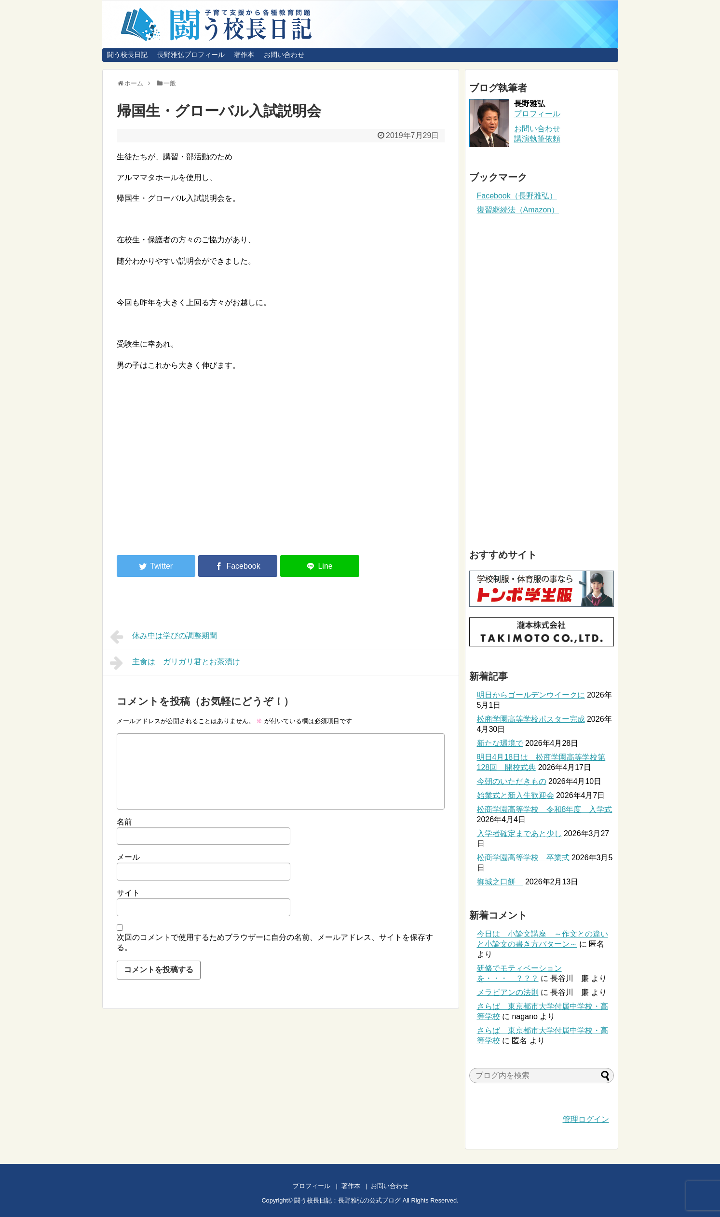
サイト (128, 893)
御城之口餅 (500, 882)
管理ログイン (586, 1119)
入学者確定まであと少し (519, 833)
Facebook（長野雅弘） (517, 196)
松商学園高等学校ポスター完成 (531, 719)
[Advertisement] (198, 468)
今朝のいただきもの (511, 781)
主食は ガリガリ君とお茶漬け (175, 663)
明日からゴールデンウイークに (531, 695)
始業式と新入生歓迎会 (515, 795)
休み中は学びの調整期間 (163, 636)
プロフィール (537, 114)
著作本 (244, 54)
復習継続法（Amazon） (518, 210)
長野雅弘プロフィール (191, 54)
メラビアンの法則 (508, 992)
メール (128, 857)
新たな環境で (500, 743)
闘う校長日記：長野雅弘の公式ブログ (347, 1200)
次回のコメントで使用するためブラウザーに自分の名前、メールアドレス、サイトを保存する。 (275, 942)
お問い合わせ (284, 54)
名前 (124, 822)
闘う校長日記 (127, 54)
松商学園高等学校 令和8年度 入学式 (544, 809)
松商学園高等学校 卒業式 (523, 857)
